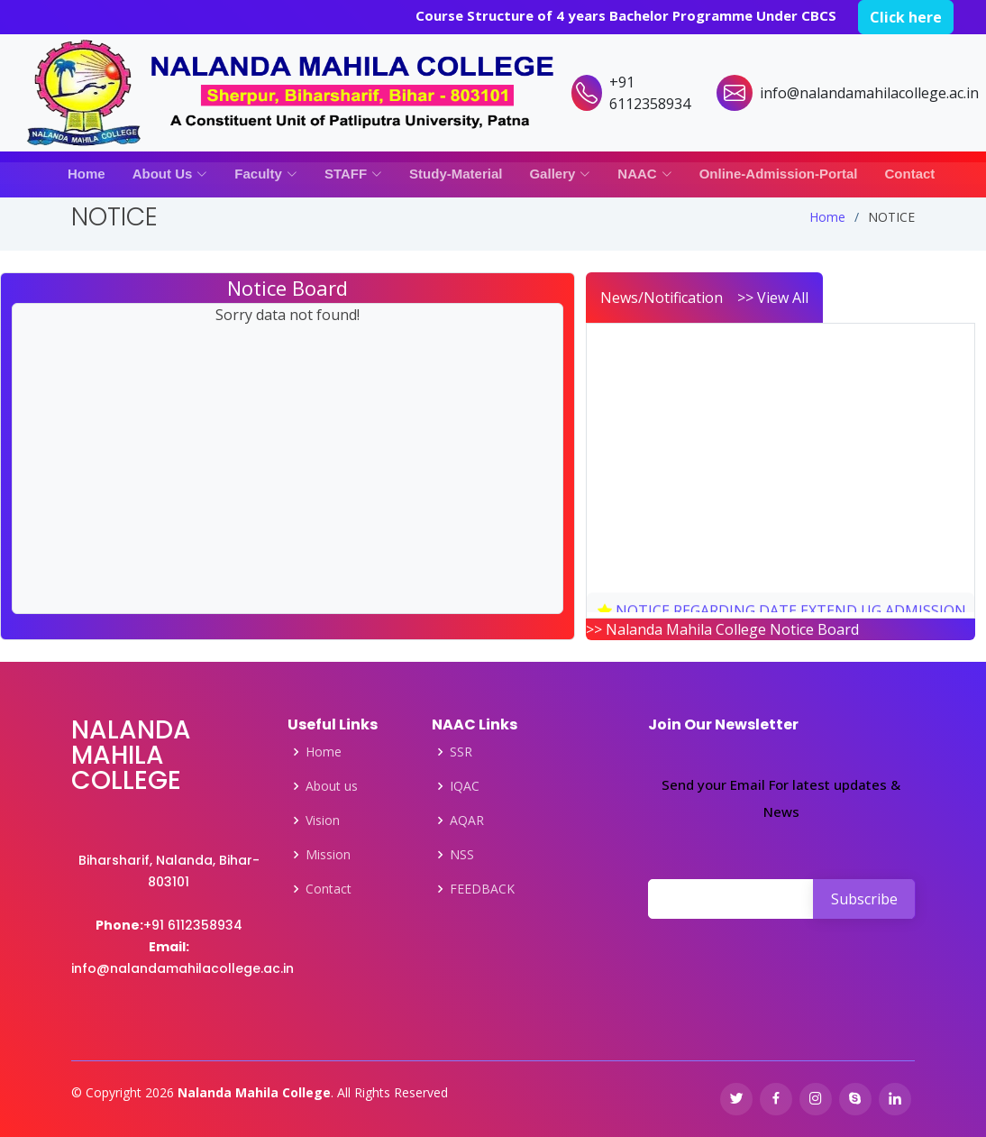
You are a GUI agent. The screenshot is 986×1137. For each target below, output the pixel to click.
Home (86, 173)
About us (332, 786)
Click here (906, 17)
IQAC (464, 786)
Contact (910, 173)
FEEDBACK (482, 889)
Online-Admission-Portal (778, 173)
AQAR (467, 820)
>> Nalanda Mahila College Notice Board (722, 629)
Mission (328, 854)
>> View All (772, 297)
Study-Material (455, 173)
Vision (323, 820)
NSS (462, 854)
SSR (461, 752)
